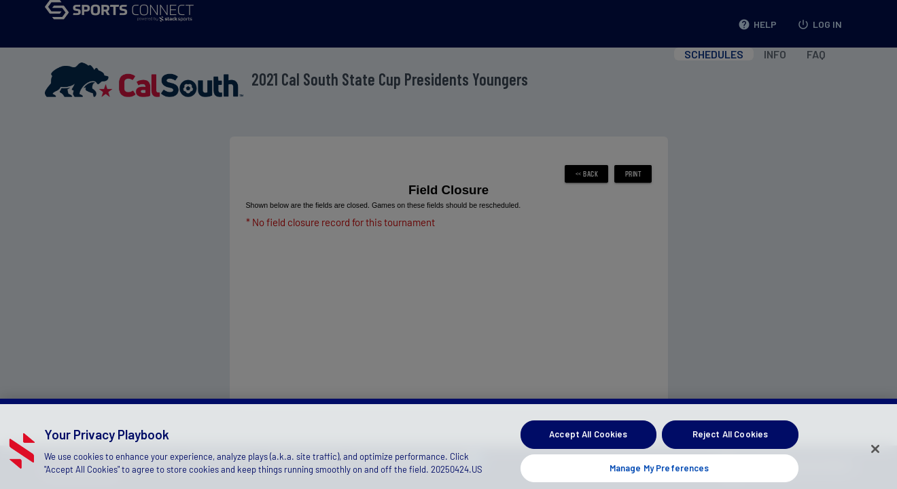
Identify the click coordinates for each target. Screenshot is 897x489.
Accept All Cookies (588, 442)
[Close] (875, 456)
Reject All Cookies (730, 442)
